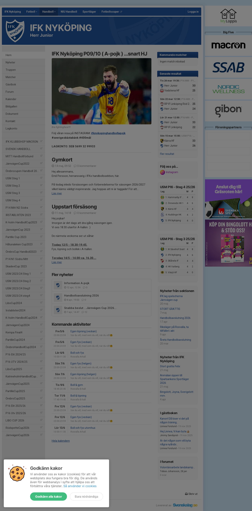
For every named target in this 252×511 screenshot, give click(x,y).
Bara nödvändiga (86, 496)
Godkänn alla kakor (48, 496)
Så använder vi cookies (79, 486)
